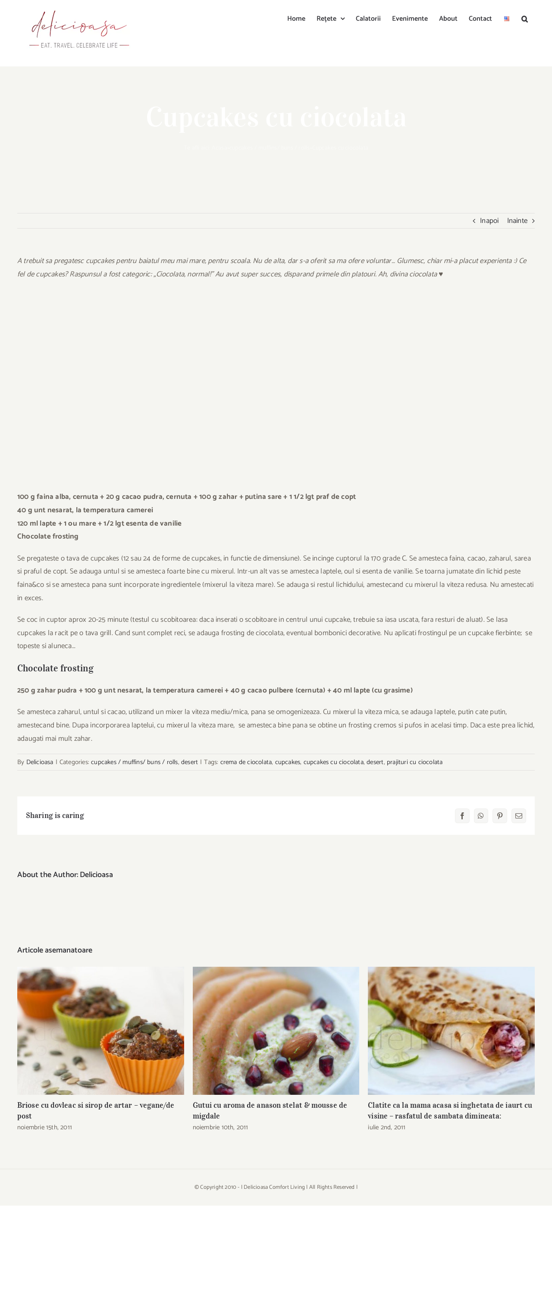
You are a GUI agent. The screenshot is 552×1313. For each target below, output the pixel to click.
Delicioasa (39, 762)
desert (189, 762)
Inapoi (489, 221)
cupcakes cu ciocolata (334, 762)
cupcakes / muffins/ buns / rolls (269, 148)
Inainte (517, 221)
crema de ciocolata (246, 762)
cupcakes (288, 762)
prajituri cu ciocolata (414, 762)
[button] (524, 18)
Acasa (219, 148)
